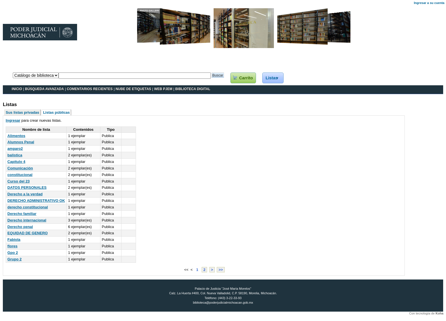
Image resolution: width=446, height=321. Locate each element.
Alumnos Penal (20, 142)
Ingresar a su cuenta (429, 3)
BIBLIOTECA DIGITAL (192, 89)
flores (12, 246)
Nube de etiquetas (133, 89)
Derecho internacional (26, 220)
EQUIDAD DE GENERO (27, 233)
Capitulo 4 (16, 162)
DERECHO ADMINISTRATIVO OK (36, 200)
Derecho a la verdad (25, 194)
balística (14, 155)
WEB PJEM (163, 89)
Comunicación (20, 168)
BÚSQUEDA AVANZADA (44, 89)
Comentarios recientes (90, 89)
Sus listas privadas (22, 112)
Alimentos (16, 136)
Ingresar (13, 120)
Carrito (246, 78)
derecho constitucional (27, 207)
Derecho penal (20, 227)
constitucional (19, 175)
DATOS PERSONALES (26, 187)
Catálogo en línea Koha (22, 67)
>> (220, 270)
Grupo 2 (14, 259)
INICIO (17, 89)
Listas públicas (56, 112)
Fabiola (13, 239)
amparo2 (15, 148)
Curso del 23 (18, 181)
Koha (439, 313)
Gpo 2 (12, 252)
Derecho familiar (21, 214)
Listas (272, 78)
